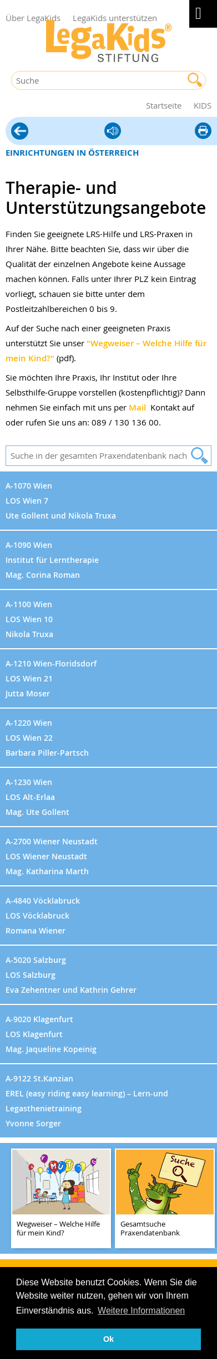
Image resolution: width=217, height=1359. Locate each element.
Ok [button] (108, 1339)
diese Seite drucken (203, 131)
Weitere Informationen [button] (141, 1310)
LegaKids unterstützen (115, 17)
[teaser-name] (61, 1199)
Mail (137, 407)
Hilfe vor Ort (19, 132)
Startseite (163, 105)
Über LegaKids (33, 17)
